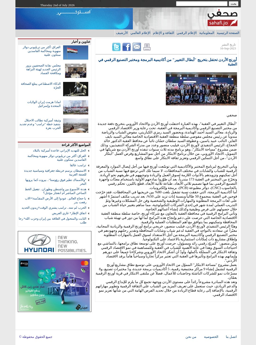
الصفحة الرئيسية (228, 33)
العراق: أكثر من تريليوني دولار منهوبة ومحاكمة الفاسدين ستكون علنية (42, 51)
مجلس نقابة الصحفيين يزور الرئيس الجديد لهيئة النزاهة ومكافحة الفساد (43, 69)
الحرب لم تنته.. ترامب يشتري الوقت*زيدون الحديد (54, 207)
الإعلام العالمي (140, 33)
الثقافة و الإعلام (163, 33)
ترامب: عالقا (78, 165)
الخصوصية (211, 337)
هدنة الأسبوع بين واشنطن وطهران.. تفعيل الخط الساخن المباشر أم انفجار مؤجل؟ (55, 191)
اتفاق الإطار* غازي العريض (69, 213)
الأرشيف (122, 33)
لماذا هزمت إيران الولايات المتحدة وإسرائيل (44, 104)
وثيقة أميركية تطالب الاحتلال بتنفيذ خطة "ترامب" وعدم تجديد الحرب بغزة (40, 124)
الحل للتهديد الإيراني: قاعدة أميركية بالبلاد (59, 150)
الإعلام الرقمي (187, 33)
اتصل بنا (231, 337)
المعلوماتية (206, 33)
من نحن (191, 337)
